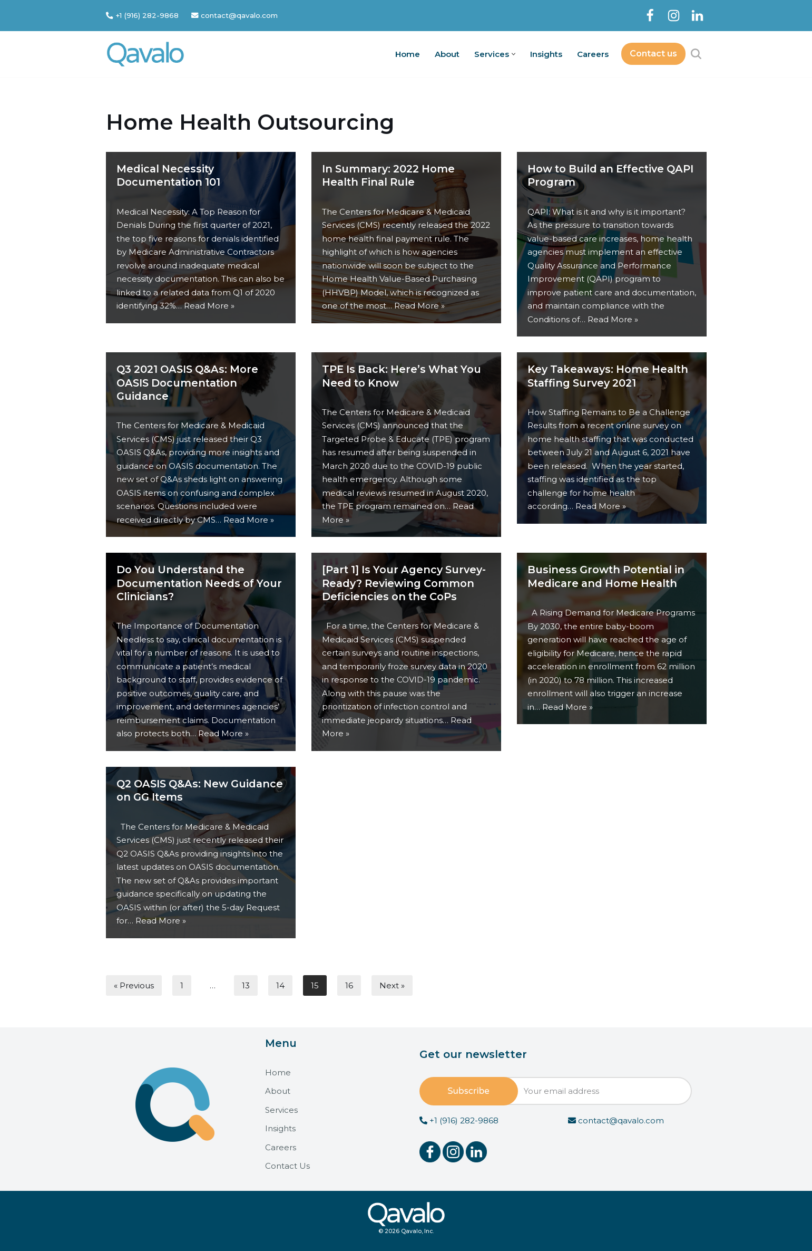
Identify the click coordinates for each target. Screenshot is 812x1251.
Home (407, 54)
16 (349, 985)
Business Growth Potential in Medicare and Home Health (605, 576)
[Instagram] (673, 15)
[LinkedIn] (697, 15)
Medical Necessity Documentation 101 (168, 175)
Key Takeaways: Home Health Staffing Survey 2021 (607, 376)
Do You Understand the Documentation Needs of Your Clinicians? (199, 583)
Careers (593, 54)
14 (280, 985)
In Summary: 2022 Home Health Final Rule (388, 175)
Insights (546, 54)
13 (246, 985)
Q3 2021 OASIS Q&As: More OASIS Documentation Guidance (187, 382)
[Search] (696, 54)
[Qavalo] (145, 54)
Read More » (209, 306)
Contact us (653, 54)
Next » (392, 985)
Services (281, 1110)
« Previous (134, 985)
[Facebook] (650, 15)
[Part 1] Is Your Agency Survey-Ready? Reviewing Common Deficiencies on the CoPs (404, 583)
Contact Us (287, 1166)
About (447, 54)
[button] (513, 54)
